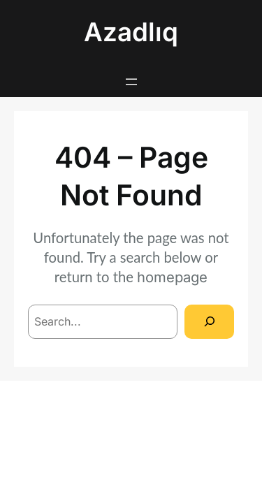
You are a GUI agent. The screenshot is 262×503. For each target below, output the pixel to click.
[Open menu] (131, 81)
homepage (172, 277)
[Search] (209, 322)
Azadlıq (131, 32)
